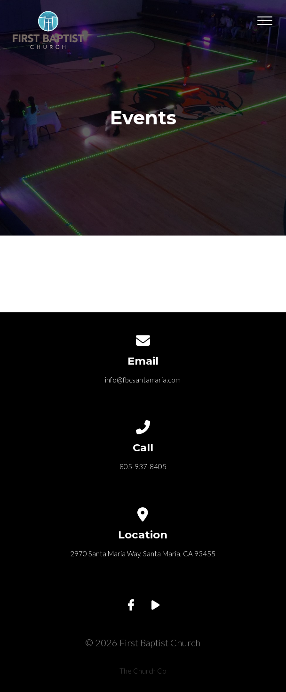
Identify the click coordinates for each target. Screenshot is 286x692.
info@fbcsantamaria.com (143, 379)
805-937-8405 (143, 466)
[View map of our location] (143, 512)
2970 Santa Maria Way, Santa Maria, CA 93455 (142, 553)
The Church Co (143, 671)
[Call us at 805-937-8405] (143, 425)
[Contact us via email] (143, 338)
